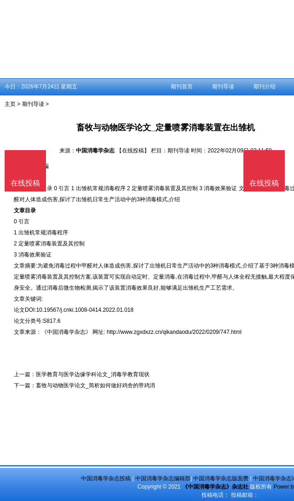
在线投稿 (264, 183)
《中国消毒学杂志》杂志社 (215, 487)
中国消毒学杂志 (95, 150)
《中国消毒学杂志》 (66, 332)
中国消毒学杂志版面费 (220, 478)
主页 (10, 104)
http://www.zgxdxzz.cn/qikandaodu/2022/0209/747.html (174, 332)
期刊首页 (182, 86)
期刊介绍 (265, 86)
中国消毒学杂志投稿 (106, 478)
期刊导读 (223, 86)
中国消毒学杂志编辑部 (162, 478)
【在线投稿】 (133, 150)
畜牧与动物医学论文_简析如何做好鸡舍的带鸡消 (95, 385)
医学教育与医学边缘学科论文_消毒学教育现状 (93, 374)
